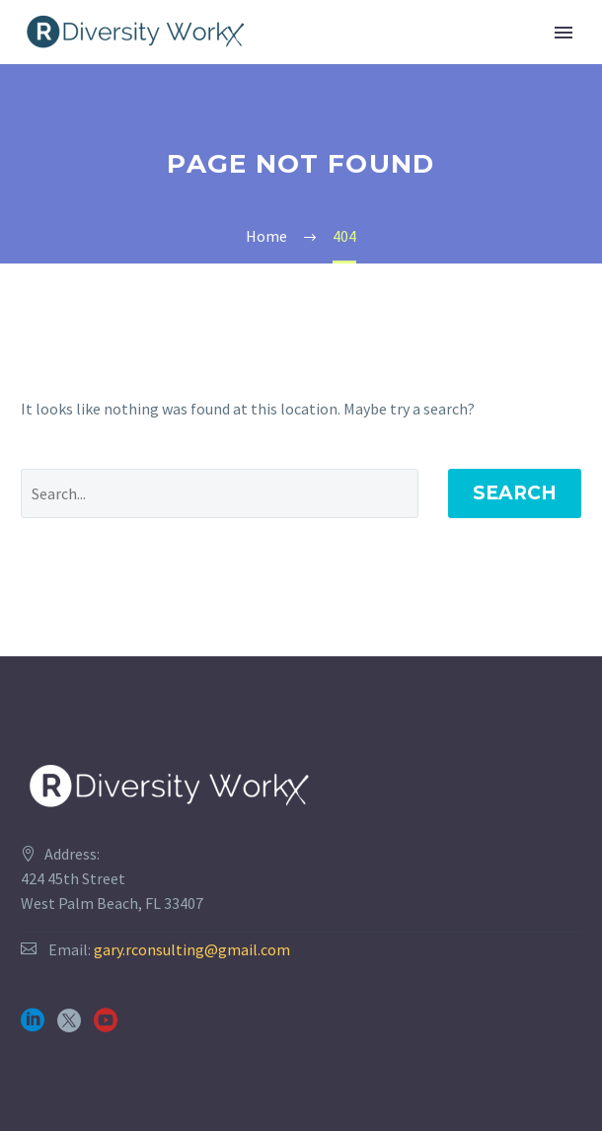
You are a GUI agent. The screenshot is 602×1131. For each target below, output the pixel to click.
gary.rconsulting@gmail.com (192, 949)
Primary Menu (563, 32)
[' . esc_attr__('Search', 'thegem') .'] (219, 493)
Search (515, 493)
